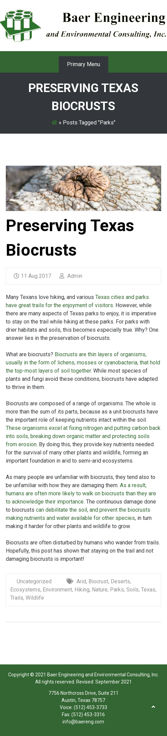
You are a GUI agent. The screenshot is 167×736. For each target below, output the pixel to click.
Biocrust (98, 581)
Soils (132, 589)
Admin (70, 276)
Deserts (120, 581)
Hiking (81, 589)
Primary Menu (83, 64)
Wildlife (35, 598)
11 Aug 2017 (32, 276)
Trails (16, 598)
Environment (57, 589)
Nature (100, 589)
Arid (81, 581)
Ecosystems (25, 589)
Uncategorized (34, 581)
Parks (117, 589)
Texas (148, 589)
